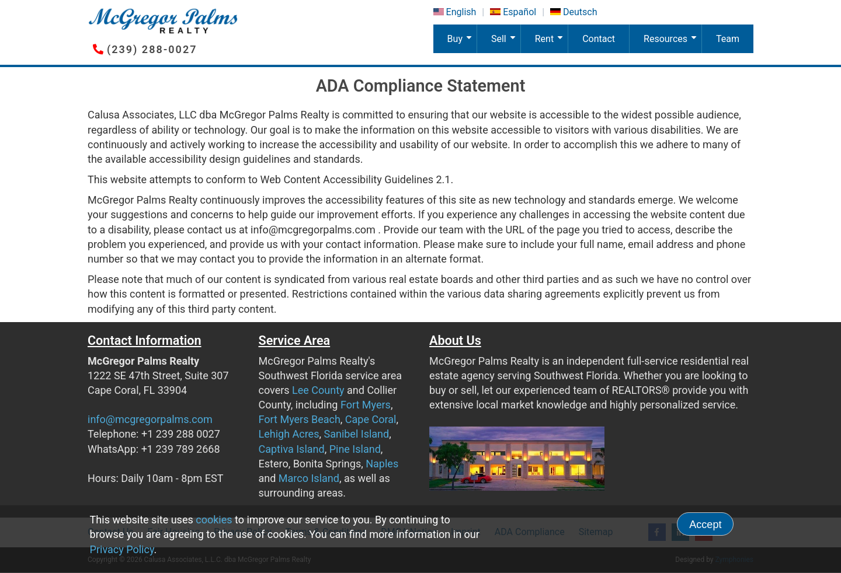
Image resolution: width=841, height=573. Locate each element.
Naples (382, 463)
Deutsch (580, 12)
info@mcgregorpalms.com (150, 419)
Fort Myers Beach (299, 419)
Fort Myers (365, 405)
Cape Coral (371, 419)
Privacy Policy (122, 549)
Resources (672, 43)
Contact (598, 38)
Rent (551, 43)
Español (519, 12)
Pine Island (355, 449)
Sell (505, 43)
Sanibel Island (356, 434)
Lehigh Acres (289, 434)
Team (727, 38)
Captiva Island (292, 449)
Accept (705, 524)
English (461, 12)
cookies (214, 519)
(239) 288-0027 (152, 49)
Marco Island (309, 478)
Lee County (318, 390)
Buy (462, 43)
